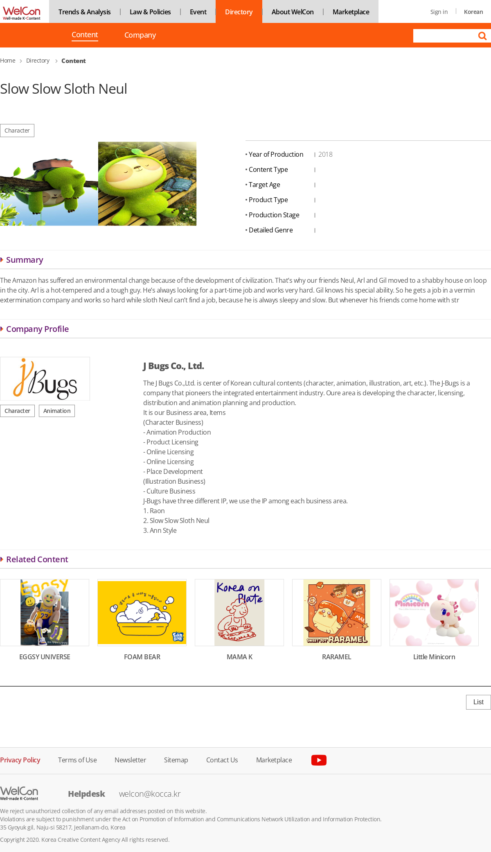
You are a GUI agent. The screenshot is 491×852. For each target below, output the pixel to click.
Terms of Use (77, 759)
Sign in (439, 12)
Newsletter (130, 759)
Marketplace (351, 11)
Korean (473, 12)
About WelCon (293, 11)
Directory (239, 11)
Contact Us (222, 759)
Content (85, 35)
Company (140, 35)
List (478, 702)
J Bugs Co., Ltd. (173, 365)
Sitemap (176, 759)
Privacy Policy (20, 759)
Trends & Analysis (85, 11)
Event (198, 11)
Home (7, 60)
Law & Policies (150, 11)
